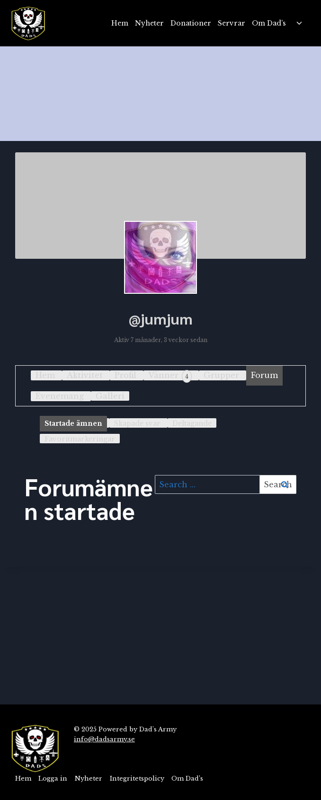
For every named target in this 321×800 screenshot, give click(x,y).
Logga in (52, 778)
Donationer (190, 23)
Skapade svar (137, 423)
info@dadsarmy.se (104, 739)
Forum (264, 375)
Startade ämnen (73, 423)
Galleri (110, 396)
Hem (119, 23)
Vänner (170, 376)
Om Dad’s (269, 23)
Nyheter (149, 23)
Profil (125, 375)
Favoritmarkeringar (80, 439)
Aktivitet (85, 375)
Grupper (221, 375)
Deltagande (192, 423)
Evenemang (60, 396)
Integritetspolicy (137, 778)
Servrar (231, 23)
